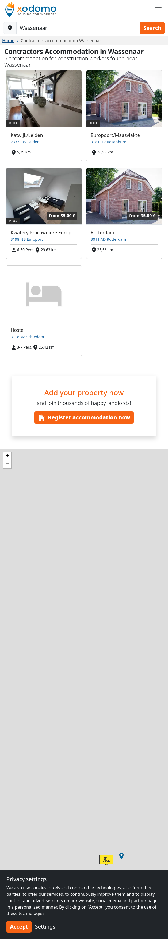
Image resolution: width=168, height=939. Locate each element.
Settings (45, 926)
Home (8, 41)
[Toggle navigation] (158, 10)
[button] (121, 856)
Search (152, 27)
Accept (19, 926)
